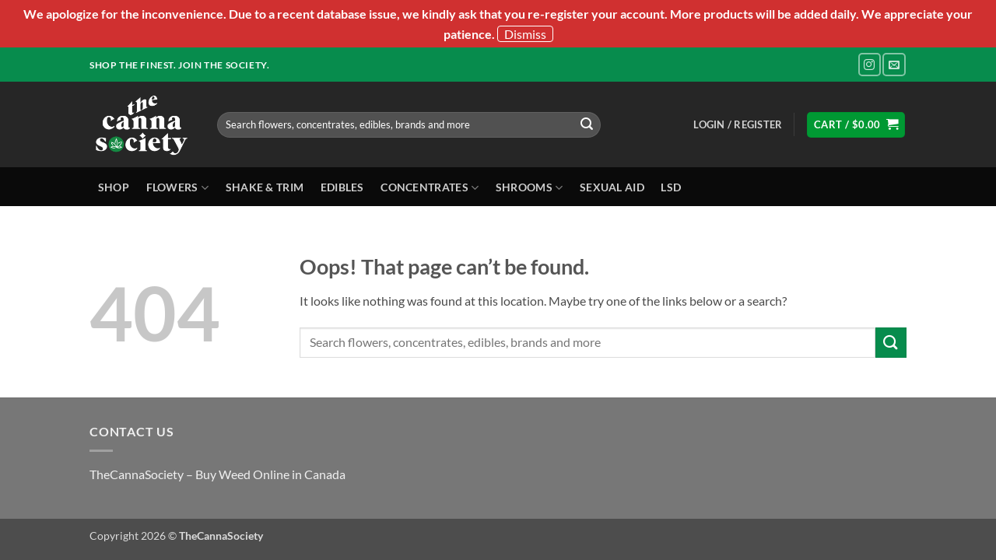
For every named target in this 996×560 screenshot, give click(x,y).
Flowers (177, 187)
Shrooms (529, 187)
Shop (113, 187)
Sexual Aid (612, 187)
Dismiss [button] (525, 33)
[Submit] (586, 124)
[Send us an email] (893, 64)
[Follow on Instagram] (869, 64)
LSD (671, 187)
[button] (737, 124)
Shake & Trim (264, 187)
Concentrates (430, 187)
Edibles (342, 187)
